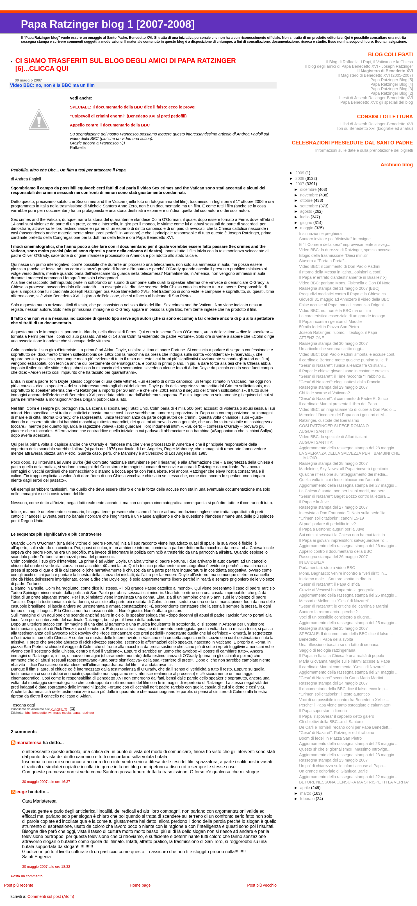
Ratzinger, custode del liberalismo (329, 420)
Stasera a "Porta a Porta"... (323, 261)
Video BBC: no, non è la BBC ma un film (335, 310)
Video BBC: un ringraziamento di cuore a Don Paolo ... (347, 409)
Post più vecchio (262, 885)
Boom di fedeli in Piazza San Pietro (330, 738)
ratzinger (87, 712)
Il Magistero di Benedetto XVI (385, 71)
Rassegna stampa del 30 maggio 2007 (333, 343)
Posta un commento (27, 876)
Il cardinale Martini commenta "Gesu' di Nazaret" (342, 667)
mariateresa (29, 742)
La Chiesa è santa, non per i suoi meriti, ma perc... (344, 491)
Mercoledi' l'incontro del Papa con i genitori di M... (343, 415)
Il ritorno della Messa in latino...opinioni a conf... (341, 272)
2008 (300, 178)
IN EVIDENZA (311, 562)
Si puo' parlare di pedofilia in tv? (327, 524)
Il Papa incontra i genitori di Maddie (330, 321)
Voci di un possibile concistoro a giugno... (335, 617)
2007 (300, 184)
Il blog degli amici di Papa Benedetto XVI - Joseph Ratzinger (359, 66)
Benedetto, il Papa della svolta (326, 639)
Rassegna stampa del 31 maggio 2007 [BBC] (339, 288)
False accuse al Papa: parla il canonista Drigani (341, 305)
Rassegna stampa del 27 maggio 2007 (333, 507)
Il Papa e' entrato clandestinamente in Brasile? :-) (343, 277)
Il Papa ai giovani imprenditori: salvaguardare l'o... (343, 540)
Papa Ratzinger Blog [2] (391, 93)
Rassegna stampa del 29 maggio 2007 (333, 387)
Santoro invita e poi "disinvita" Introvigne (335, 239)
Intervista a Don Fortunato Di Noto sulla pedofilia (342, 513)
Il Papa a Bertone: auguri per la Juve (331, 529)
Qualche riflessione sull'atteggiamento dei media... (343, 474)
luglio (305, 217)
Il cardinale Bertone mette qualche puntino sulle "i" (343, 360)
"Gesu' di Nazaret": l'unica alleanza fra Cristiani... (342, 365)
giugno (306, 222)
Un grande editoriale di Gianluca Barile (333, 771)
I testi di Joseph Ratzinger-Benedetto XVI (376, 98)
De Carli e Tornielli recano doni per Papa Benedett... (345, 727)
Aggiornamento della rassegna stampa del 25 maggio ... (348, 595)
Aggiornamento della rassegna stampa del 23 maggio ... (348, 743)
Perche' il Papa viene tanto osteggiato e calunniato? (345, 705)
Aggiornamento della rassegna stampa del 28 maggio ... (348, 448)
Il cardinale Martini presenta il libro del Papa (338, 404)
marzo (306, 793)
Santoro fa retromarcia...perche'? (328, 612)
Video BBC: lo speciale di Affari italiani (333, 436)
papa (76, 712)
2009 (300, 173)
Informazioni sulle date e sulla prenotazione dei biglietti (364, 150)
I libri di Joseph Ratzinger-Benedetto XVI (376, 124)
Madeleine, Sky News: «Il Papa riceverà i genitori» (343, 468)
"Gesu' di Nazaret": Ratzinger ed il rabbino (336, 732)
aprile (305, 787)
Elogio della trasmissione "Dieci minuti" (333, 255)
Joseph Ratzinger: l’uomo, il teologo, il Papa (338, 332)
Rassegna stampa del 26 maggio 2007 (333, 556)
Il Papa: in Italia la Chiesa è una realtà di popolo (341, 655)
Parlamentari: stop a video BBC (327, 567)
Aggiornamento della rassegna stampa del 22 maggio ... (348, 776)
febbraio (308, 798)
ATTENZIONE (311, 338)
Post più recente (18, 885)
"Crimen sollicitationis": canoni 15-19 (331, 518)
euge (22, 791)
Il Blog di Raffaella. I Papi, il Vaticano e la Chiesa (369, 62)
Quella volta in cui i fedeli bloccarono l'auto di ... (341, 479)
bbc (28, 712)
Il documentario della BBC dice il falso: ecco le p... (343, 689)
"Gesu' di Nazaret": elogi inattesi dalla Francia (339, 382)
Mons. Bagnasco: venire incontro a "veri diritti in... (343, 573)
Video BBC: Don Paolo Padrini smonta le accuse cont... (348, 354)
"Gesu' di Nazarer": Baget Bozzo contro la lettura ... (344, 496)
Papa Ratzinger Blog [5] (391, 80)
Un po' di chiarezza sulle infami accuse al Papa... (342, 766)
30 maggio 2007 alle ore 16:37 (46, 782)
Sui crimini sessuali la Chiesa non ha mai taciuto (342, 535)
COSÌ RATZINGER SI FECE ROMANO (334, 425)
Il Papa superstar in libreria (323, 710)
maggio (307, 228)
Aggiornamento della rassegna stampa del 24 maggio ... (348, 672)
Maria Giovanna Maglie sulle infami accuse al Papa (344, 661)
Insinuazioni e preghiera (320, 233)
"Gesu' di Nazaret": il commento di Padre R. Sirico (343, 398)
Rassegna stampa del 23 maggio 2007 (333, 760)
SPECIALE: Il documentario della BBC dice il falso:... (346, 633)
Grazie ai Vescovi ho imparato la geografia (336, 590)
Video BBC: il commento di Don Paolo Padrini (339, 266)
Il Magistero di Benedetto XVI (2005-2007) (375, 75)
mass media (62, 712)
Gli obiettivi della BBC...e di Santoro (331, 721)
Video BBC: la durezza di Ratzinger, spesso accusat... (347, 250)
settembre (309, 206)
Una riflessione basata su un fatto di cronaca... (340, 644)
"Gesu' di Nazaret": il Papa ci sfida (329, 584)
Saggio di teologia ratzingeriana (327, 650)
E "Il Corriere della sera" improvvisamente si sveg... (344, 244)
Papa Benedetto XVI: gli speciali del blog (376, 102)
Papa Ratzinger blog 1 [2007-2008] (108, 24)
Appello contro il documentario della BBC (335, 551)
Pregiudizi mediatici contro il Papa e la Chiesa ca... (344, 294)
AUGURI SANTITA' (316, 431)
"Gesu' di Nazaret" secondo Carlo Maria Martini (341, 678)
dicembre (309, 189)
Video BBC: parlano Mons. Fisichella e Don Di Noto (344, 283)
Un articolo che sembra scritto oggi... (331, 348)
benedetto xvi (42, 712)
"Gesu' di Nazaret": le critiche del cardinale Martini (343, 606)
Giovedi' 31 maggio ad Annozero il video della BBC (344, 299)
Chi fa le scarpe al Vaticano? (324, 393)
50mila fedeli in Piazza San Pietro (329, 327)
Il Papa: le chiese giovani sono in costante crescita (344, 371)
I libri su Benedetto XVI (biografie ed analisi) (373, 128)
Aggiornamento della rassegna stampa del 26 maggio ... (348, 545)
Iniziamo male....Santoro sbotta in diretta (335, 579)
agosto (306, 211)
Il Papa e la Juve (314, 502)
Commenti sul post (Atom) (51, 896)
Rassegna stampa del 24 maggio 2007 (333, 683)
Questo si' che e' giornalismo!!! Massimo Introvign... (344, 749)
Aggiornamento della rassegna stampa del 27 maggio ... (348, 485)
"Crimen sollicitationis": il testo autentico (334, 694)
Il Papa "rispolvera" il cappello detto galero (336, 716)
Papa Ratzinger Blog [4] (391, 84)
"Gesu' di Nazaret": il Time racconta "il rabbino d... (343, 376)
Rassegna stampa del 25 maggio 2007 (333, 628)
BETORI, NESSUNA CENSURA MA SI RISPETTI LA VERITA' (354, 782)
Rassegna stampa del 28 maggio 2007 (333, 463)
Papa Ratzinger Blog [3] (391, 89)
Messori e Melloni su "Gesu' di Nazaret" (334, 601)
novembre (309, 195)
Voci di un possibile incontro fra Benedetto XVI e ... (344, 699)
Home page (140, 885)
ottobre (307, 200)
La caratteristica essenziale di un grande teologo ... (344, 316)
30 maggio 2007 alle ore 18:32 (46, 867)
